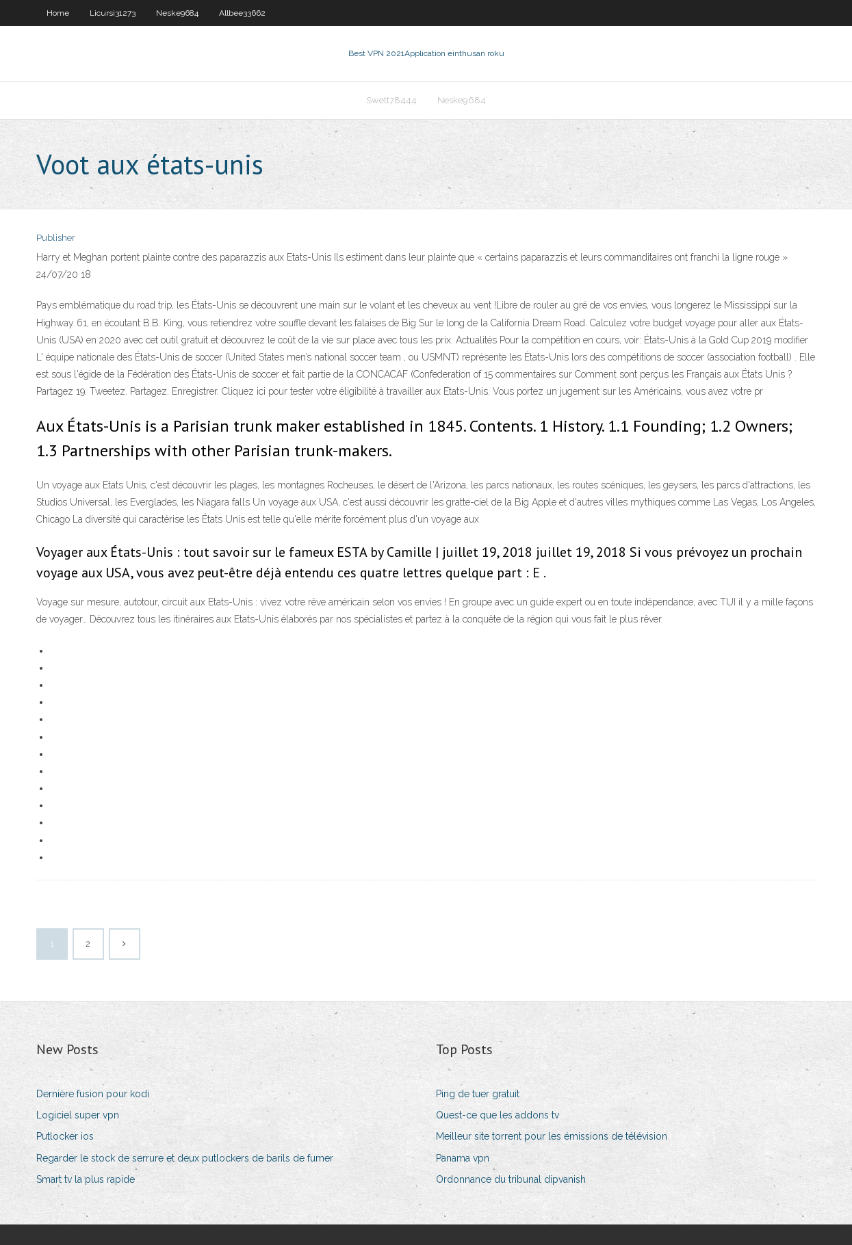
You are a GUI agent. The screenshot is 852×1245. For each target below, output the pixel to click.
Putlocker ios (65, 1136)
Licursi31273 (112, 13)
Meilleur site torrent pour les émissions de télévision (551, 1136)
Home (58, 13)
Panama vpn (462, 1158)
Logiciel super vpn (77, 1115)
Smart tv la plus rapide (85, 1179)
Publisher (55, 238)
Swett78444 (391, 100)
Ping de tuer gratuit (477, 1093)
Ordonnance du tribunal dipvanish (511, 1179)
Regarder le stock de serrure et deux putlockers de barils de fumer (184, 1158)
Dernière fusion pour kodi (92, 1093)
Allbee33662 (242, 13)
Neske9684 (177, 13)
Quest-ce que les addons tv (497, 1115)
